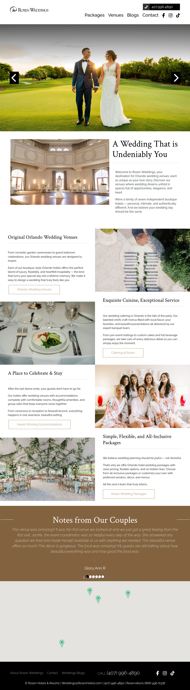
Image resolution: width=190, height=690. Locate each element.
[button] (14, 77)
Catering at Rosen (123, 352)
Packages (95, 15)
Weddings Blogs (73, 673)
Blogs (133, 15)
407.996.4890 (162, 7)
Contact (150, 15)
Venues (115, 15)
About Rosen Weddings (26, 673)
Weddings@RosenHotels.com (82, 683)
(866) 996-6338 (155, 683)
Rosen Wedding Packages (128, 494)
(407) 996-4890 (123, 673)
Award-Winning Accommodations (39, 424)
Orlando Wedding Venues (34, 289)
